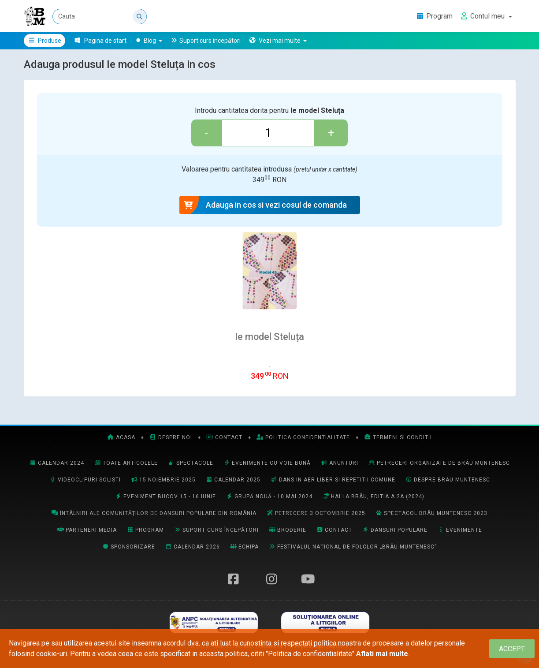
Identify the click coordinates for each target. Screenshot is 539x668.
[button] (278, 40)
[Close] (512, 648)
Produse (45, 40)
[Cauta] (100, 16)
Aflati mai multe (382, 653)
